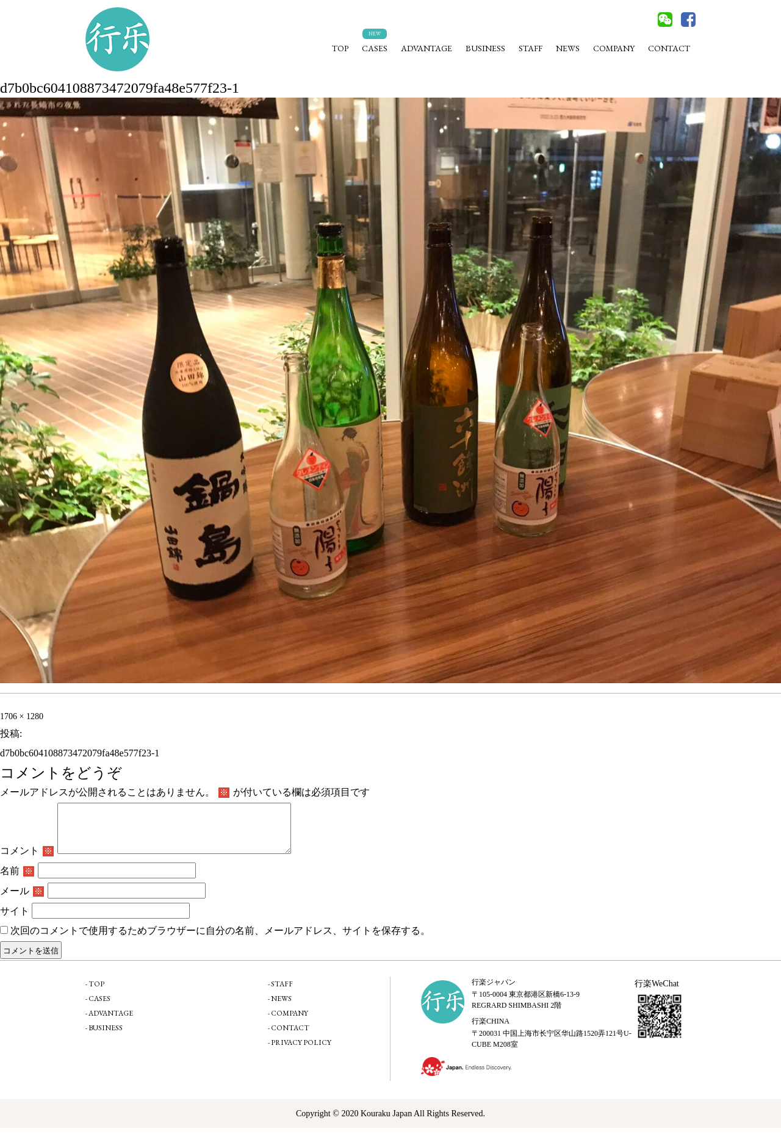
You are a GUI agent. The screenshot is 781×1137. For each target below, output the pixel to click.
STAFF (530, 48)
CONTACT (669, 48)
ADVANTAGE (426, 48)
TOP (340, 48)
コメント (27, 860)
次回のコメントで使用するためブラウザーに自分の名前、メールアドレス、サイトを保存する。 (220, 939)
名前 (17, 880)
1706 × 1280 (21, 716)
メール (22, 900)
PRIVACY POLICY (301, 1051)
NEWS (568, 48)
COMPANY (614, 48)
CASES (374, 48)
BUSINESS (485, 48)
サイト (14, 920)
